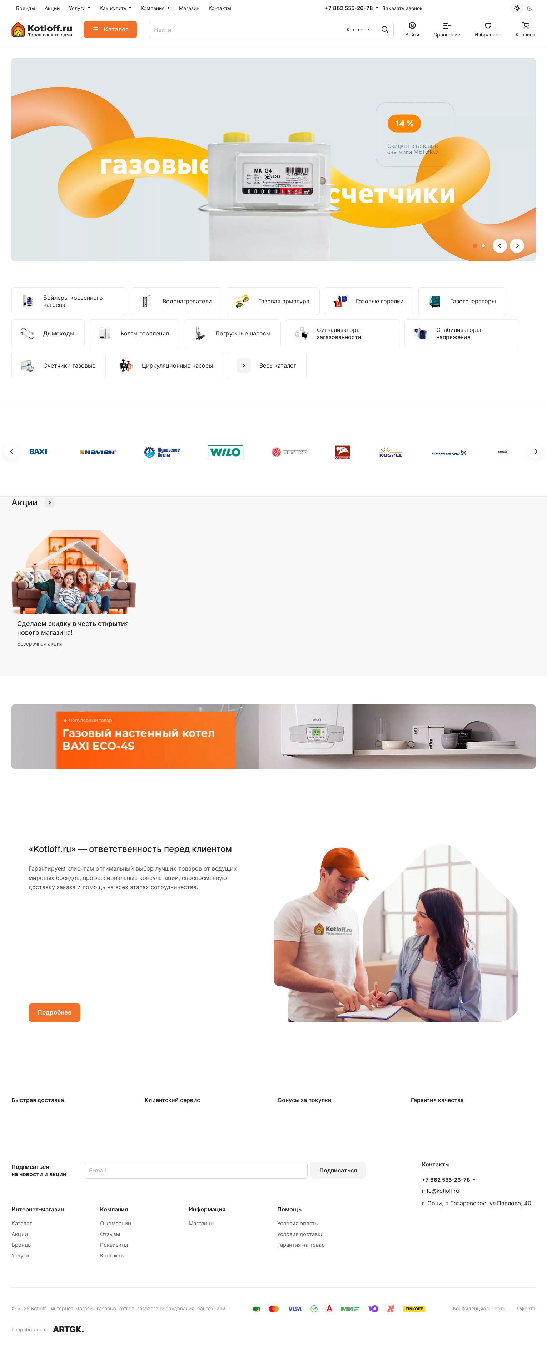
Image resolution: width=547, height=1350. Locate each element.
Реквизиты (114, 1244)
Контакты (112, 1255)
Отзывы (110, 1234)
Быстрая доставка (37, 1100)
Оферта (526, 1308)
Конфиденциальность (479, 1308)
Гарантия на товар (301, 1244)
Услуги (20, 1255)
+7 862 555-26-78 (349, 8)
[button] (475, 246)
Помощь (289, 1209)
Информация (207, 1209)
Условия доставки (300, 1234)
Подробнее (54, 1012)
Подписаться (338, 1170)
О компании (115, 1223)
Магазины (201, 1223)
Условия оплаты (298, 1223)
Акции (19, 1234)
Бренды (21, 1244)
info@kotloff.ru (440, 1190)
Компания (114, 1209)
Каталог (21, 1223)
